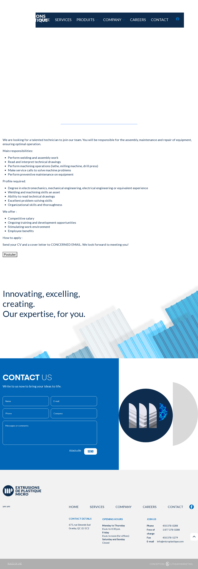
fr (193, 20)
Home (76, 20)
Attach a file (75, 450)
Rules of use (15, 563)
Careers (148, 20)
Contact (164, 20)
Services (90, 20)
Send (90, 451)
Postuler (10, 254)
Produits (109, 20)
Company (130, 20)
